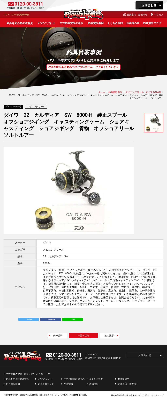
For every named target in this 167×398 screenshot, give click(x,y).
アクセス (158, 14)
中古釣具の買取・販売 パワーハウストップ (28, 373)
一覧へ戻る (83, 334)
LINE (73, 319)
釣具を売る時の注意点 (20, 23)
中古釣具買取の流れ (71, 23)
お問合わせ (149, 5)
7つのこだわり (46, 23)
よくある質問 (115, 23)
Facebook (51, 319)
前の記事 (57, 334)
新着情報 (68, 383)
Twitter (29, 319)
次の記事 (109, 334)
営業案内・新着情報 (137, 14)
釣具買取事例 (96, 23)
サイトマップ (157, 394)
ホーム (101, 92)
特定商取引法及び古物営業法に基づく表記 (129, 394)
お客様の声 (132, 23)
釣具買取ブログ (152, 23)
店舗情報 (93, 383)
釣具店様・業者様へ (128, 383)
